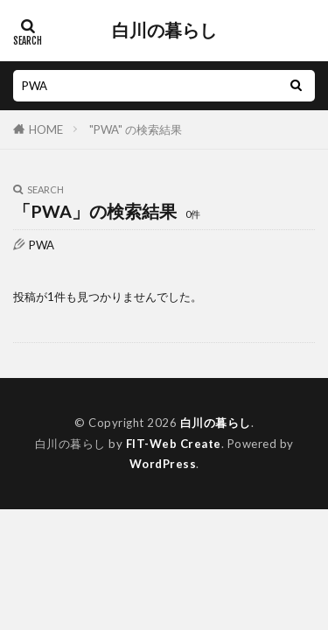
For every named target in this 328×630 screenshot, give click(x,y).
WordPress (163, 464)
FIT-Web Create (173, 444)
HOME (46, 129)
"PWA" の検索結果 (135, 129)
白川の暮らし (164, 30)
